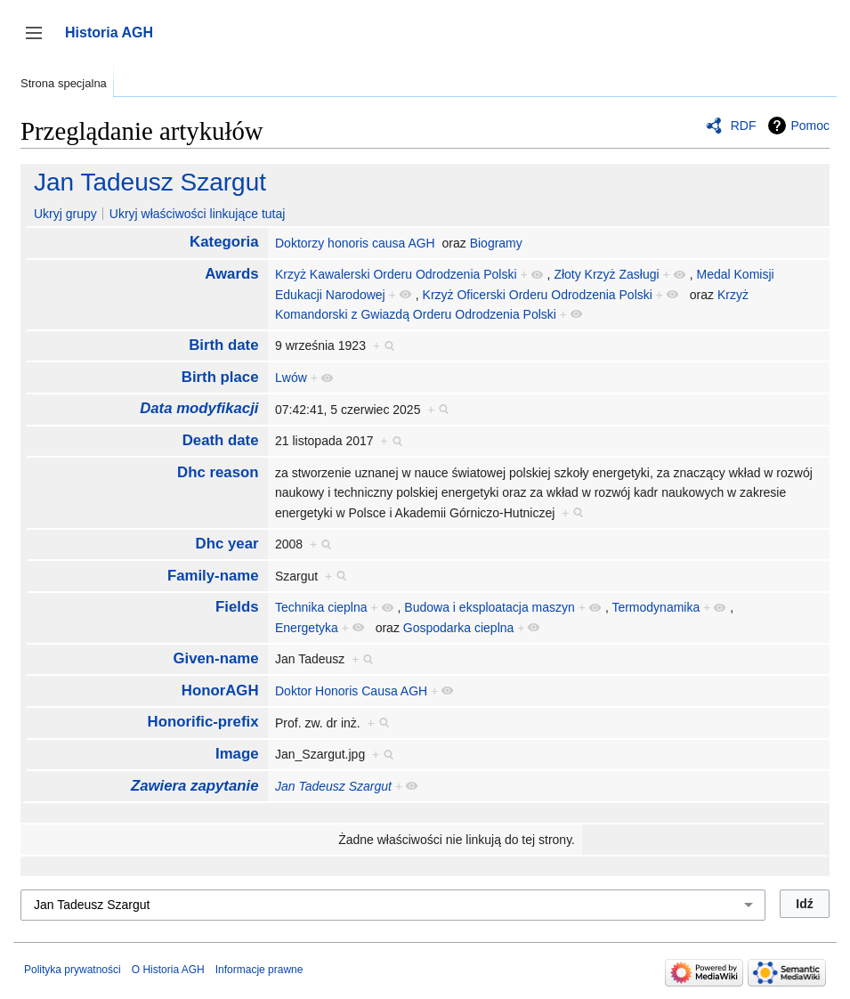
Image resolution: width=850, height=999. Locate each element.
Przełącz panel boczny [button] (39, 41)
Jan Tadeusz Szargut (150, 182)
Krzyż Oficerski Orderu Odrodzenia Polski (537, 295)
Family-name (213, 575)
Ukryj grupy (65, 214)
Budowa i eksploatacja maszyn (489, 607)
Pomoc (810, 125)
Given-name (215, 658)
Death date (220, 440)
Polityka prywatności (72, 969)
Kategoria (224, 241)
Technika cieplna (321, 607)
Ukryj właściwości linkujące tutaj (197, 214)
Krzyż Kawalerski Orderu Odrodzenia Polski (396, 274)
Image (237, 753)
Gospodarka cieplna (458, 628)
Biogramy (496, 243)
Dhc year (227, 543)
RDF (744, 125)
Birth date (223, 345)
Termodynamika (655, 607)
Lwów (291, 377)
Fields (237, 606)
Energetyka (306, 628)
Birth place (220, 377)
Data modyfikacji (199, 408)
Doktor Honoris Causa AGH (351, 691)
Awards (231, 273)
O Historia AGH (168, 969)
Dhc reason (217, 472)
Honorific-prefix (203, 721)
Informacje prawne (259, 969)
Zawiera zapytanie (195, 785)
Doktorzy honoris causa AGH (355, 243)
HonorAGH (220, 690)
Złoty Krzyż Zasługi (606, 274)
